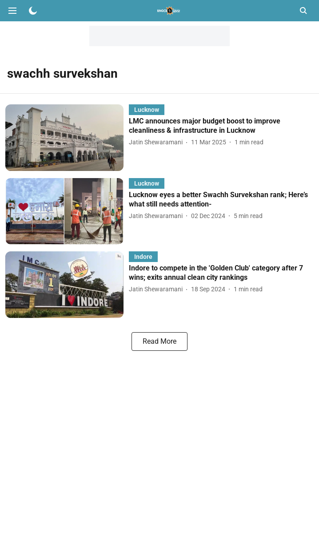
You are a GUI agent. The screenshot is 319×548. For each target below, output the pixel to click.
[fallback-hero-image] (67, 137)
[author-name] (157, 142)
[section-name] (146, 109)
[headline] (221, 126)
